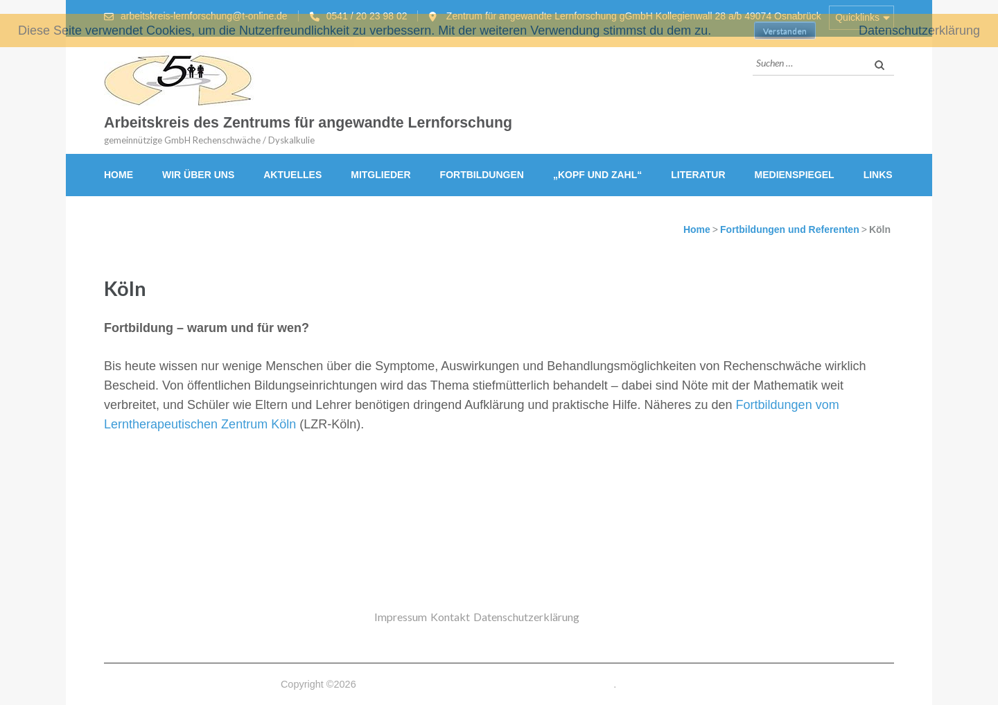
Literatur (698, 174)
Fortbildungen (482, 174)
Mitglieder (380, 174)
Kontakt (450, 616)
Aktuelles (292, 174)
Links (878, 174)
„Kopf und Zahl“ (597, 174)
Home (118, 174)
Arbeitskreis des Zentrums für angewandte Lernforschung (308, 122)
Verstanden (785, 31)
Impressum (400, 616)
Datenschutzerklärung (526, 616)
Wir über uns (198, 174)
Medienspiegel (794, 174)
